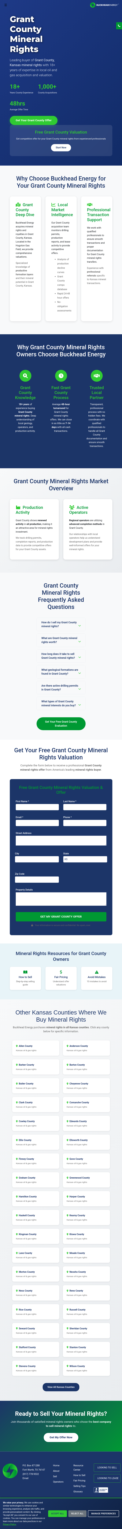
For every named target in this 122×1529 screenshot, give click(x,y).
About (56, 1471)
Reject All (77, 1513)
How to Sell (79, 1475)
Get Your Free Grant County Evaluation (61, 723)
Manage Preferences (103, 1513)
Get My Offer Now (61, 1437)
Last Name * (69, 801)
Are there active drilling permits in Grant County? (61, 687)
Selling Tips (79, 1486)
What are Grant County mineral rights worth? (61, 640)
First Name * (22, 801)
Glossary (78, 1491)
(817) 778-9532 (31, 1474)
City (17, 853)
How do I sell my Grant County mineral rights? (61, 624)
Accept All (57, 1513)
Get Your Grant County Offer (34, 120)
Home (56, 1465)
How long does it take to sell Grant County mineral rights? (61, 656)
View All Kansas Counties (60, 1387)
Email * (19, 817)
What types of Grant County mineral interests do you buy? (61, 703)
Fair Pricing (79, 1480)
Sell (55, 1476)
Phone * (67, 817)
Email (26, 1478)
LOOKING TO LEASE (108, 1478)
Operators (58, 1481)
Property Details (24, 889)
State (66, 853)
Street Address (24, 833)
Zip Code (20, 873)
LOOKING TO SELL (107, 1467)
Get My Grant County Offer (61, 916)
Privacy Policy (9, 1524)
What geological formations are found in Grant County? (61, 671)
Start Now (61, 147)
